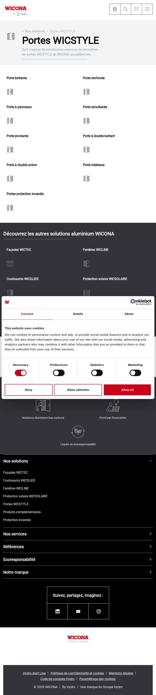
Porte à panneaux (19, 107)
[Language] (114, 9)
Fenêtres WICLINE (95, 250)
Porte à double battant (99, 136)
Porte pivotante (17, 136)
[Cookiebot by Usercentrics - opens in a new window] (133, 302)
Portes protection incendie (25, 194)
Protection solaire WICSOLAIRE (105, 279)
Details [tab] (78, 314)
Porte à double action (21, 165)
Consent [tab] (27, 314)
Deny (28, 389)
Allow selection (78, 389)
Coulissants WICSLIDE (22, 279)
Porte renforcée (94, 78)
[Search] (125, 9)
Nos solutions (35, 31)
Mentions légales (121, 673)
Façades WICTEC (18, 250)
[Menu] (147, 9)
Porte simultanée (95, 107)
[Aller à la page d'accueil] (15, 10)
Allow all (127, 389)
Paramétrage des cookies (97, 679)
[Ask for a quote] (136, 9)
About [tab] (129, 314)
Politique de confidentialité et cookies (77, 673)
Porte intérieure (93, 165)
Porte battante (16, 78)
